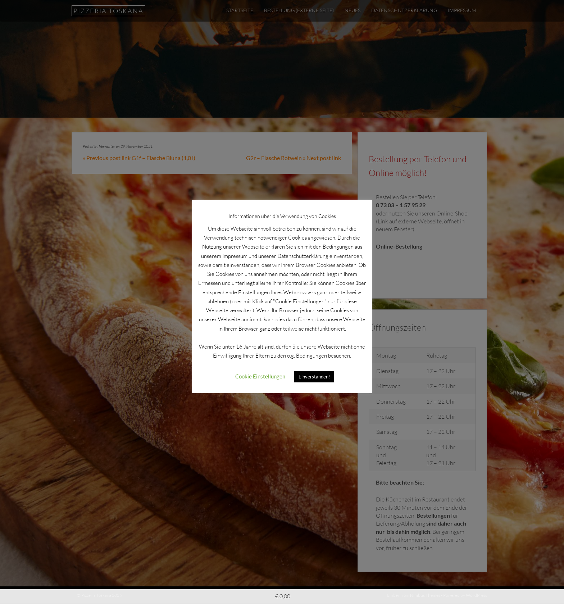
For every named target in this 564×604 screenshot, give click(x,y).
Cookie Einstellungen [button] (260, 376)
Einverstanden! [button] (314, 377)
